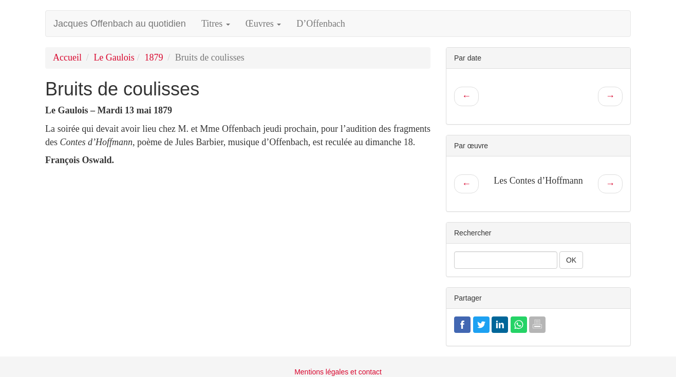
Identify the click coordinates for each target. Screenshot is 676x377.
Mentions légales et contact (338, 372)
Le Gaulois (113, 57)
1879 (153, 57)
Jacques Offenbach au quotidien (119, 23)
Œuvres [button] (263, 23)
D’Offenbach (320, 23)
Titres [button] (215, 23)
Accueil (67, 57)
